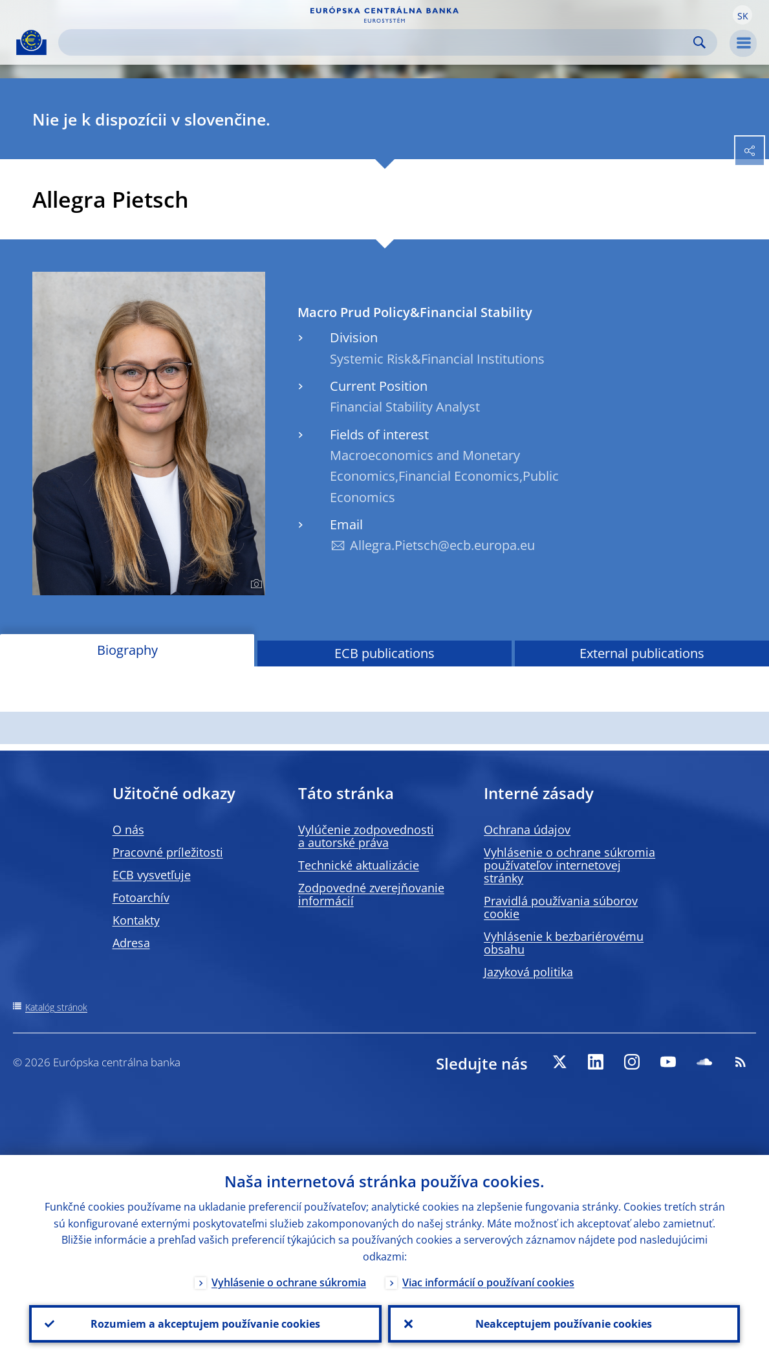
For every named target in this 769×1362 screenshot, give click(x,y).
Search (699, 42)
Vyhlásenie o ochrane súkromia (288, 1282)
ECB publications (384, 653)
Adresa (131, 942)
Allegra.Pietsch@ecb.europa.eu (442, 545)
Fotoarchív (141, 897)
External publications (641, 653)
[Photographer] (254, 584)
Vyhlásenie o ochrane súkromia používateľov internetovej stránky (569, 865)
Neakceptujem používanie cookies (563, 1324)
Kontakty (136, 920)
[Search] (377, 42)
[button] (742, 15)
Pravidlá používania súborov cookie (561, 907)
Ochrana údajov (527, 829)
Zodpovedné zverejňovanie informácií (371, 894)
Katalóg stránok (56, 1007)
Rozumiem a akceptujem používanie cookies (205, 1324)
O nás (128, 829)
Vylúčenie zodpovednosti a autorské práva (366, 836)
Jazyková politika (528, 972)
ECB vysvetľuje (152, 875)
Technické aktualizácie (358, 865)
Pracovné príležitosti (168, 852)
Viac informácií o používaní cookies (488, 1282)
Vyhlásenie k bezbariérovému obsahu (564, 942)
